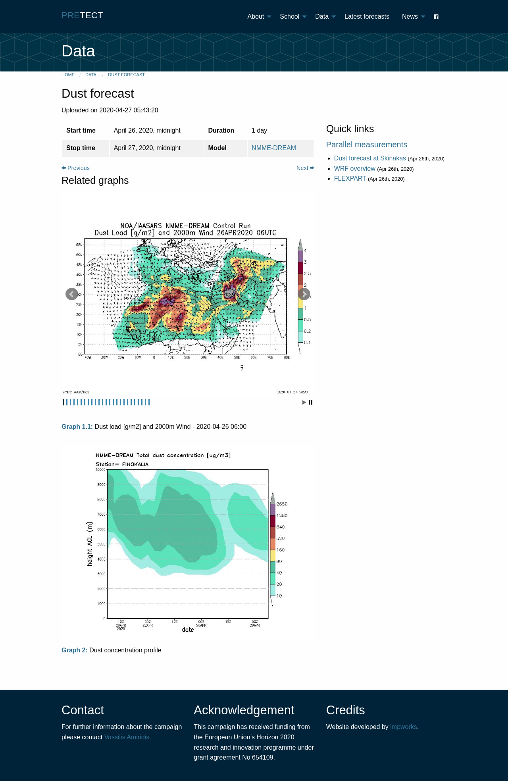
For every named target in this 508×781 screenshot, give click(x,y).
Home (68, 74)
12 (102, 402)
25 (149, 402)
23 (142, 402)
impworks (403, 726)
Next (305, 168)
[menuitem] (257, 17)
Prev (71, 294)
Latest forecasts (366, 16)
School (289, 16)
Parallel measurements (367, 144)
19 (127, 402)
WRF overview (354, 168)
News (410, 16)
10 (95, 402)
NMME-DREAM (274, 148)
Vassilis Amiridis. (127, 737)
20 (131, 402)
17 (120, 402)
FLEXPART (350, 178)
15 (113, 402)
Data (322, 16)
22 (138, 402)
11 (99, 402)
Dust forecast (126, 74)
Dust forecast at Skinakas (370, 158)
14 (110, 402)
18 (124, 402)
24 (145, 402)
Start (304, 402)
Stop (310, 402)
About (256, 16)
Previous (76, 168)
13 (106, 402)
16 (117, 402)
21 (135, 402)
